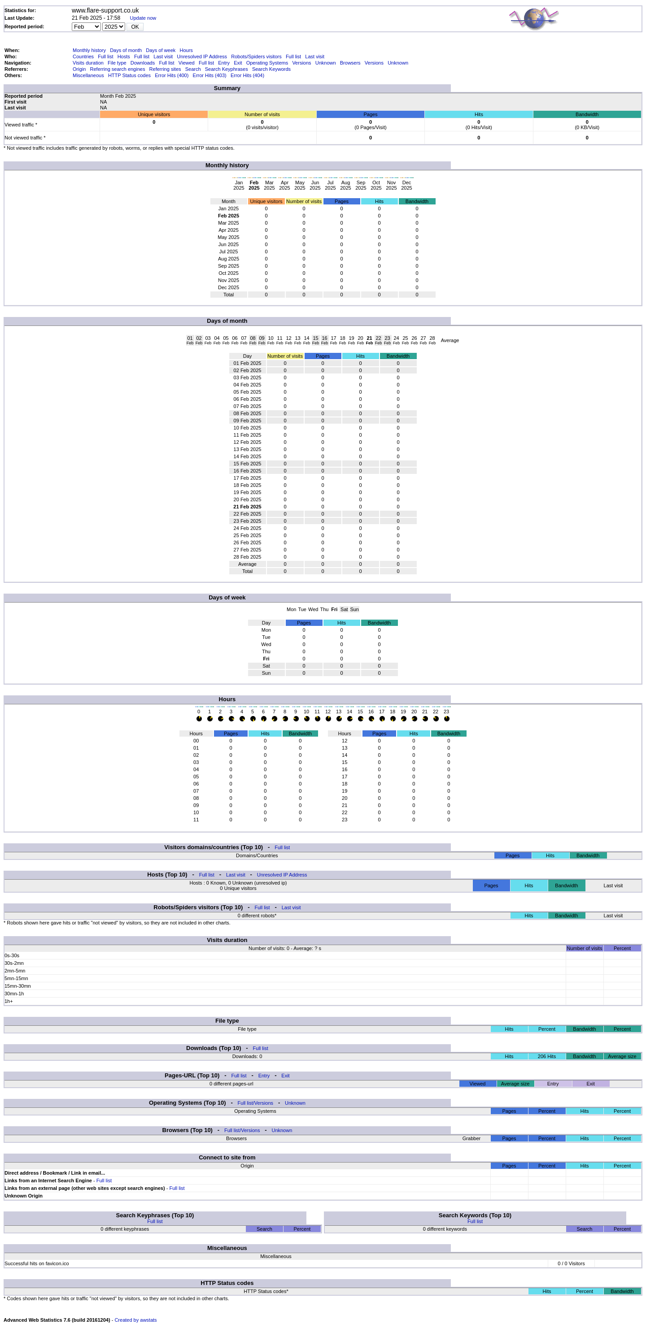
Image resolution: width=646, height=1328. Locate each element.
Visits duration (88, 62)
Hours (185, 50)
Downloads (143, 62)
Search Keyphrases (226, 69)
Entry (224, 62)
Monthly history (89, 50)
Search (193, 69)
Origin (79, 69)
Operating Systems (267, 62)
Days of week (160, 50)
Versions (301, 62)
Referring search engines (117, 69)
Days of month (126, 50)
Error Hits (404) (247, 75)
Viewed (187, 62)
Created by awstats (135, 1320)
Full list (105, 56)
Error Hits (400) (171, 75)
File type (117, 62)
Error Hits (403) (210, 75)
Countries (83, 56)
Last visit (163, 56)
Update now (143, 18)
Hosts (124, 56)
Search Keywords (271, 69)
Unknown (325, 62)
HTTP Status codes (129, 75)
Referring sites (165, 69)
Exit (238, 62)
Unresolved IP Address (202, 56)
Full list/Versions (255, 1103)
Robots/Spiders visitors (256, 56)
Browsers (350, 62)
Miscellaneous (88, 75)
